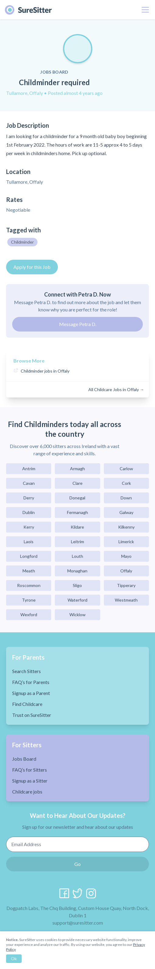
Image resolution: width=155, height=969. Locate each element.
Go (77, 864)
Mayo (126, 556)
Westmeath (126, 600)
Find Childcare (27, 704)
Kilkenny (126, 527)
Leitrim (77, 541)
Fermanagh (77, 512)
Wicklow (77, 614)
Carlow (126, 468)
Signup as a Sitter (30, 780)
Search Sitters (26, 671)
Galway (126, 512)
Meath (29, 570)
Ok (14, 958)
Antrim (28, 468)
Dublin (29, 512)
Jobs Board (24, 759)
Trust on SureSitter (31, 715)
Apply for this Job (32, 267)
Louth (77, 556)
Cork (126, 483)
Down (126, 497)
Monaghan (77, 570)
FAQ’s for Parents (30, 682)
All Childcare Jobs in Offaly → (116, 389)
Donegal (77, 497)
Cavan (29, 483)
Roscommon (29, 585)
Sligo (77, 585)
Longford (28, 556)
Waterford (77, 600)
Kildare (77, 527)
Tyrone (29, 600)
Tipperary (126, 585)
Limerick (126, 541)
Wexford (28, 614)
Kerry (28, 527)
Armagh (77, 468)
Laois (28, 541)
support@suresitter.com (77, 923)
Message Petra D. (77, 324)
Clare (77, 483)
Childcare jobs (27, 791)
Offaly (126, 570)
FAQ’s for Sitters (29, 770)
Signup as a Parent (31, 693)
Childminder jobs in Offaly (45, 370)
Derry (28, 497)
